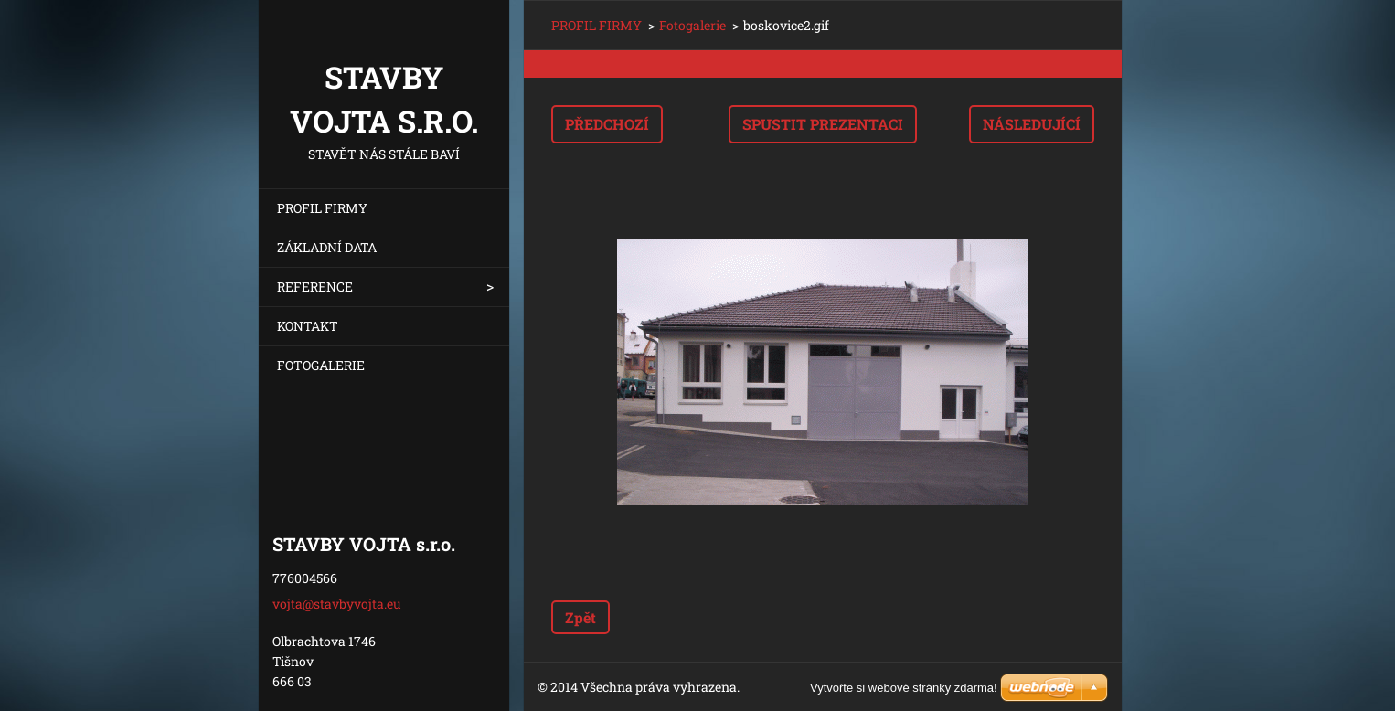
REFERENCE (315, 286)
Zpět (580, 617)
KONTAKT (307, 325)
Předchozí (607, 123)
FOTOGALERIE (321, 365)
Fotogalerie (692, 25)
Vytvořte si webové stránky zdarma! (903, 688)
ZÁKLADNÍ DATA (327, 247)
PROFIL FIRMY (322, 208)
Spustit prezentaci (822, 123)
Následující (1032, 123)
